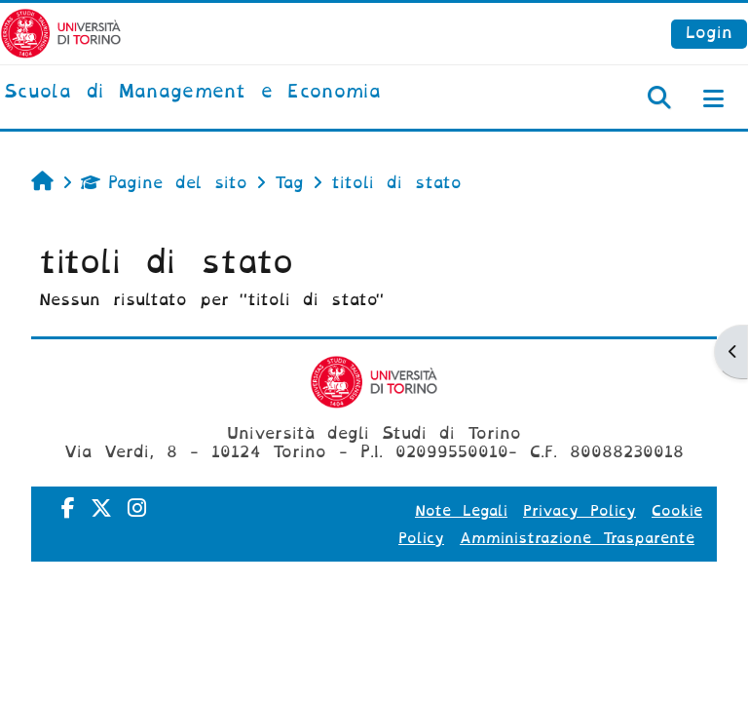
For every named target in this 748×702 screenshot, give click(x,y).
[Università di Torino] (61, 32)
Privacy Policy (579, 511)
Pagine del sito (164, 183)
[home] (192, 92)
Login (709, 32)
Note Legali (461, 511)
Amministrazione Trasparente (577, 538)
